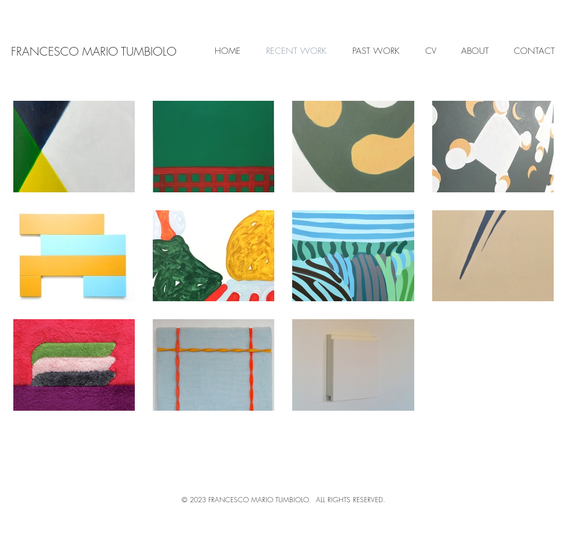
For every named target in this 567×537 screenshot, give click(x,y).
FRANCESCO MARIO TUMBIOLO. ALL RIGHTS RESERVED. (296, 500)
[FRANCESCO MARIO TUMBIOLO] (93, 51)
